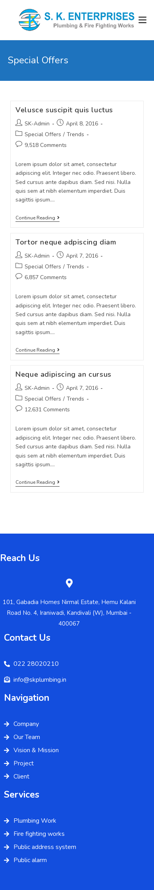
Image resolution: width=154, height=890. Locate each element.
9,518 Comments (46, 145)
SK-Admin (37, 123)
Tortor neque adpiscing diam (65, 242)
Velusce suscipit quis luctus (64, 110)
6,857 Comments (46, 277)
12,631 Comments (47, 409)
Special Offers (43, 134)
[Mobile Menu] (142, 20)
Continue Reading (37, 218)
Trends (75, 134)
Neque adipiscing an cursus (63, 374)
